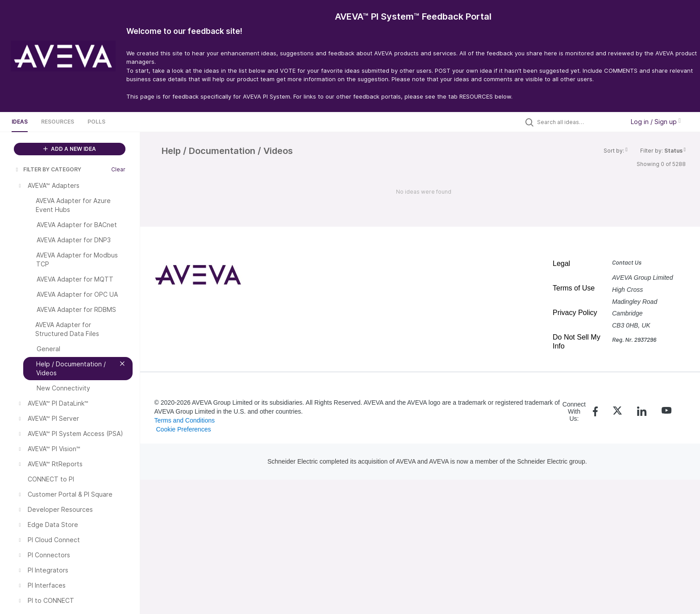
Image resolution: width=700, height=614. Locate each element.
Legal (561, 263)
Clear (118, 169)
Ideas (20, 121)
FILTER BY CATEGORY (47, 169)
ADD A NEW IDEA (69, 148)
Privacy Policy (575, 312)
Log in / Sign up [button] (656, 121)
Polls (96, 121)
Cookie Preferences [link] (183, 429)
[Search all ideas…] (578, 121)
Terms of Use (574, 288)
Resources (57, 121)
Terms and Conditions (184, 420)
